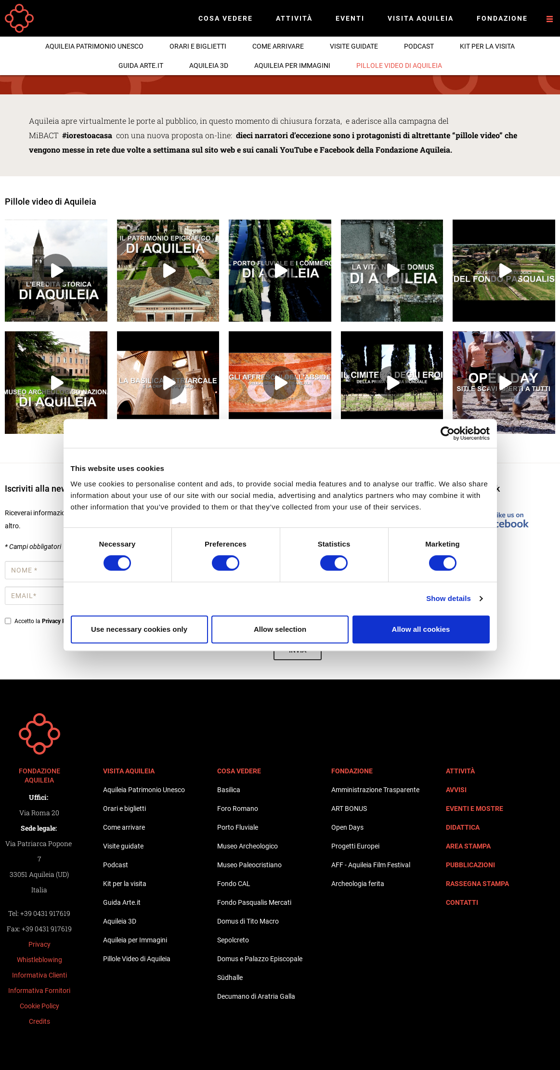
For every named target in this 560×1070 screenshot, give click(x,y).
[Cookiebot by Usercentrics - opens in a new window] (447, 433)
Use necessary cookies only (139, 629)
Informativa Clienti (39, 975)
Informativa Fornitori (39, 990)
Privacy (39, 944)
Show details (448, 598)
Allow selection (280, 629)
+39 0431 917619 (45, 913)
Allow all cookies (421, 629)
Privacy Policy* (61, 621)
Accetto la (42, 621)
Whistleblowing (39, 960)
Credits (39, 1021)
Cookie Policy (39, 1006)
